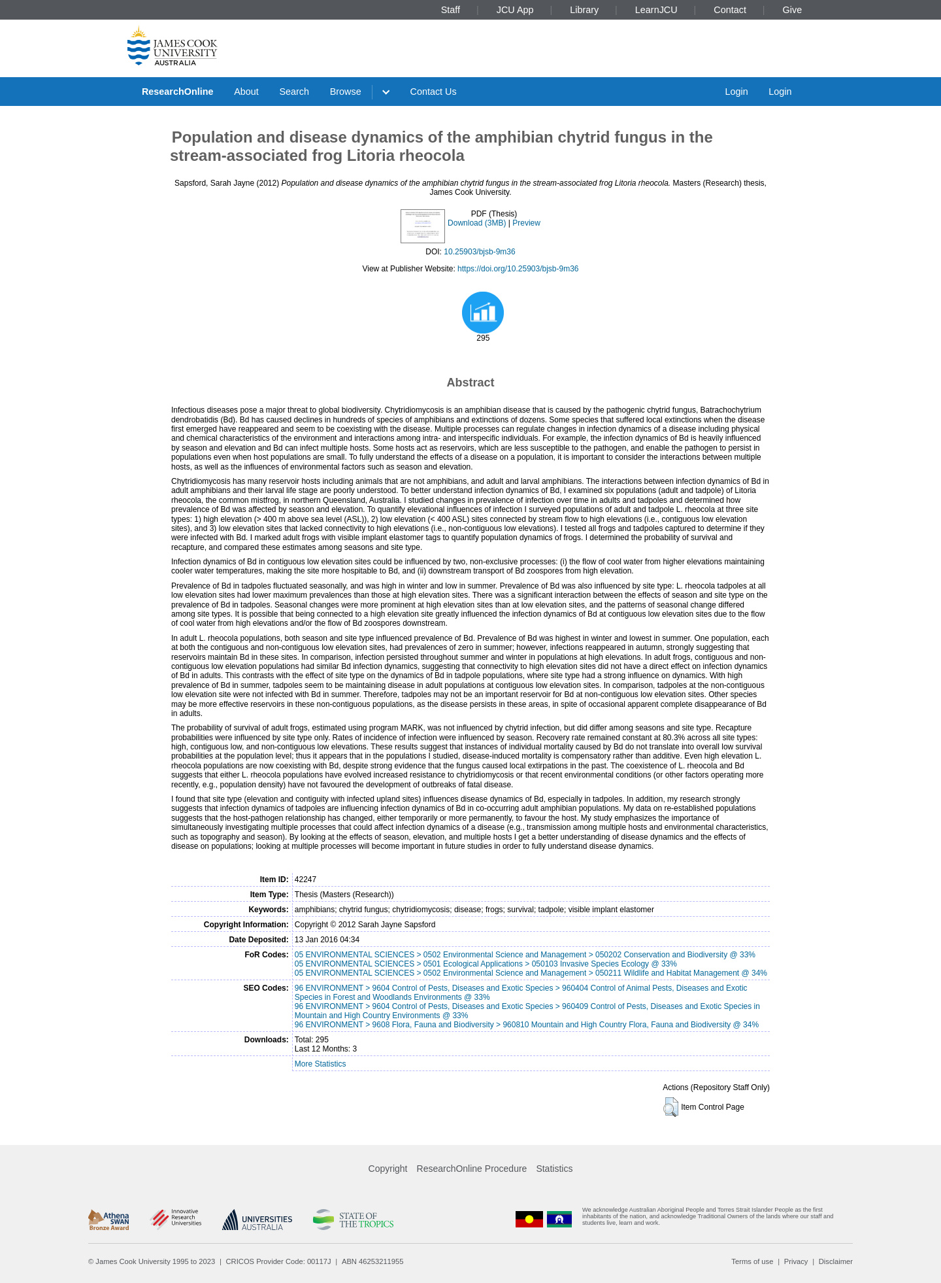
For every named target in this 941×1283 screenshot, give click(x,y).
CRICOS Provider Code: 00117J (278, 1261)
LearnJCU (656, 10)
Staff (450, 10)
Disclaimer (836, 1261)
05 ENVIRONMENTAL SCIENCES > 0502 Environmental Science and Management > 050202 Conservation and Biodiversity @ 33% (525, 954)
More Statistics (320, 1064)
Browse (345, 91)
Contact (730, 10)
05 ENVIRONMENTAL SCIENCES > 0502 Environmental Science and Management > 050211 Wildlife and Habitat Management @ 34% (531, 973)
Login (736, 91)
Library (584, 10)
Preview (526, 223)
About (246, 91)
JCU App (515, 10)
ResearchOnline (178, 91)
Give (792, 10)
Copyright (388, 1168)
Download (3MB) (477, 223)
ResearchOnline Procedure (472, 1168)
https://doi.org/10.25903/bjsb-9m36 (517, 268)
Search (294, 91)
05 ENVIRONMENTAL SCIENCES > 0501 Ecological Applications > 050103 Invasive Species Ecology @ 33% (486, 963)
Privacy (796, 1261)
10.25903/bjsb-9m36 (479, 251)
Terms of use (752, 1261)
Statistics (554, 1168)
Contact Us (433, 91)
